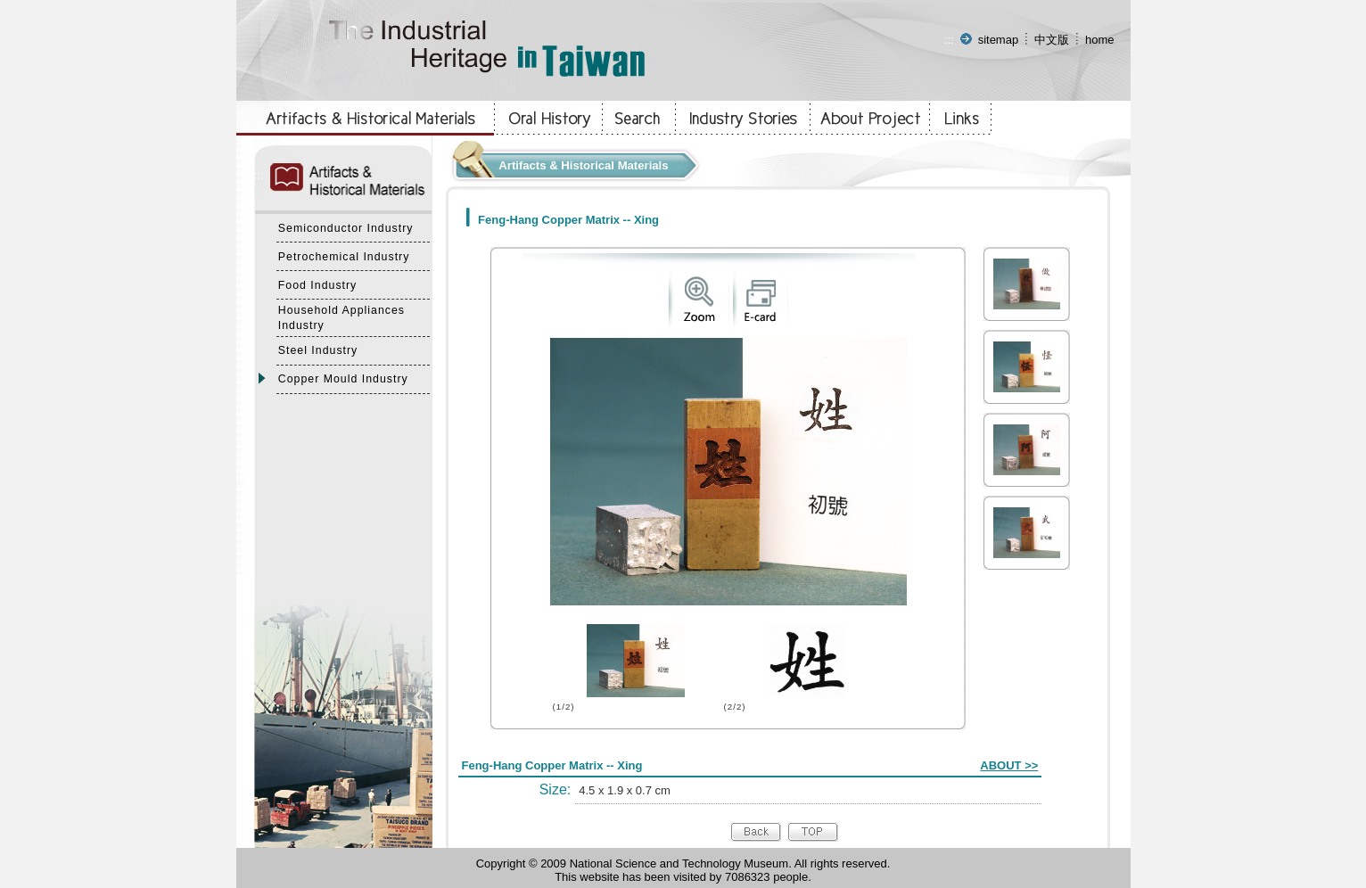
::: (949, 39)
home (1100, 39)
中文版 (1051, 39)
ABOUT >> (1009, 765)
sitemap (998, 39)
